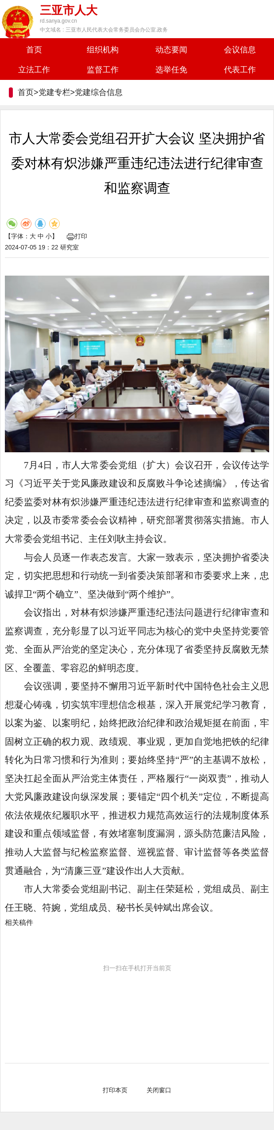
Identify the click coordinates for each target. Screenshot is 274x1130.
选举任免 (171, 69)
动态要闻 (171, 49)
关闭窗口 (159, 1090)
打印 (77, 236)
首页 (34, 49)
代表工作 (240, 69)
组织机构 (103, 49)
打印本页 (115, 1090)
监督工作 (103, 69)
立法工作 (34, 69)
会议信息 (240, 49)
